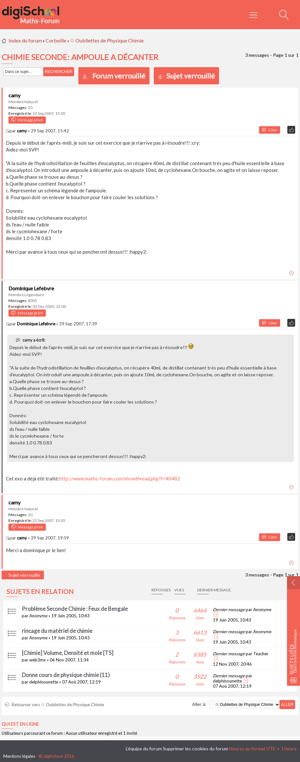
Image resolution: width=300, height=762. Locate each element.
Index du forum (25, 40)
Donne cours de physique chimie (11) (66, 674)
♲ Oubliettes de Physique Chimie (107, 40)
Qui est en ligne (20, 724)
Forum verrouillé (118, 75)
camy (14, 95)
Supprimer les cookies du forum (195, 748)
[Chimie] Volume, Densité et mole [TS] (67, 652)
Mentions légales (19, 756)
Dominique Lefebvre (31, 288)
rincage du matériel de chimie (57, 630)
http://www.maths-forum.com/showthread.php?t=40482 (119, 478)
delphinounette (43, 681)
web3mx (37, 659)
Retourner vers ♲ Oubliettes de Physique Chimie (54, 704)
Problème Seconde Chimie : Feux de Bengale (75, 608)
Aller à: (199, 704)
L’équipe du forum (144, 748)
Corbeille (56, 40)
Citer (269, 130)
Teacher (260, 653)
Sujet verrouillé (186, 75)
